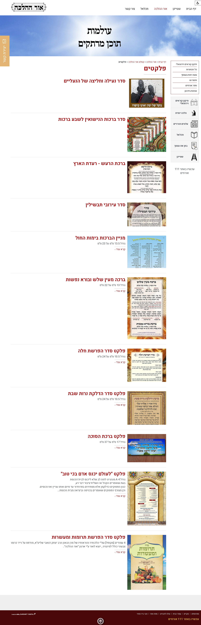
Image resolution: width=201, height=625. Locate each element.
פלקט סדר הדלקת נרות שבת (96, 393)
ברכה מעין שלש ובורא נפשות (95, 279)
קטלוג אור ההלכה (136, 62)
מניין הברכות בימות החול (100, 238)
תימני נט (193, 80)
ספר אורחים (191, 85)
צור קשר (130, 9)
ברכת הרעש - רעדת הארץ (99, 163)
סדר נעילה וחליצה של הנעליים (94, 81)
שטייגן (177, 9)
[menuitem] (191, 9)
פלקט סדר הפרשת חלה (101, 350)
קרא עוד (120, 249)
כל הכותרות (191, 69)
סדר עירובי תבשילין (105, 204)
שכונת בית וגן (191, 91)
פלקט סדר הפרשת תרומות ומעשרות (88, 537)
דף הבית (191, 9)
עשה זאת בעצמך (189, 75)
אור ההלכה (160, 9)
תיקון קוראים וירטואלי (186, 64)
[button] (58, 9)
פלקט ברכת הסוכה (106, 436)
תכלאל (144, 9)
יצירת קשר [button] (4, 51)
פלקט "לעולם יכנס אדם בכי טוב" (93, 473)
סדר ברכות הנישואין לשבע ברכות (91, 119)
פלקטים (155, 68)
